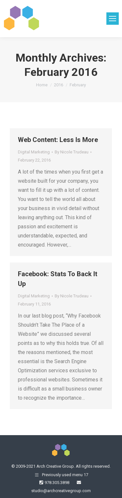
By (71, 151)
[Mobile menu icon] (112, 18)
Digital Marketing (34, 151)
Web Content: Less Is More (58, 140)
